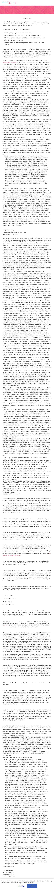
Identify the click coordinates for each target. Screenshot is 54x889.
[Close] (51, 881)
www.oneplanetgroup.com (9, 62)
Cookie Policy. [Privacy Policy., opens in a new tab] (31, 882)
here (4, 80)
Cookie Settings (20, 886)
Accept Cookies (32, 886)
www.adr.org (5, 625)
